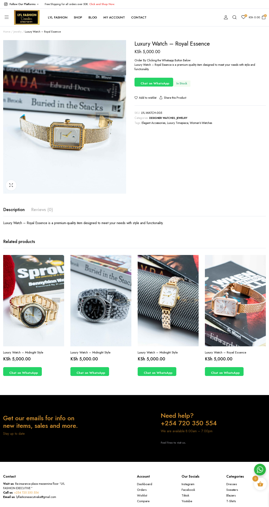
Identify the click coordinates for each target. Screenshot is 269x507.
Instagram (188, 484)
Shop (78, 17)
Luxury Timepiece (177, 123)
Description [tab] (14, 210)
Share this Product (172, 97)
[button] (20, 4)
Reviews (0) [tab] (42, 210)
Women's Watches (201, 123)
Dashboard (144, 484)
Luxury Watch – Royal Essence (225, 352)
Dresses (231, 484)
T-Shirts (231, 501)
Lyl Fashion (57, 17)
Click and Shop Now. (102, 4)
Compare (143, 501)
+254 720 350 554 (26, 492)
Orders (142, 489)
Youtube (187, 501)
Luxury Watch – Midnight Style (23, 352)
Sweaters (232, 489)
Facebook (188, 489)
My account (114, 17)
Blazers (231, 495)
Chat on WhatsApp (155, 83)
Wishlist (142, 495)
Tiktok (185, 495)
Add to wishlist (147, 98)
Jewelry (17, 32)
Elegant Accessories (153, 123)
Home (6, 32)
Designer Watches (162, 118)
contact (138, 17)
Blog (92, 17)
